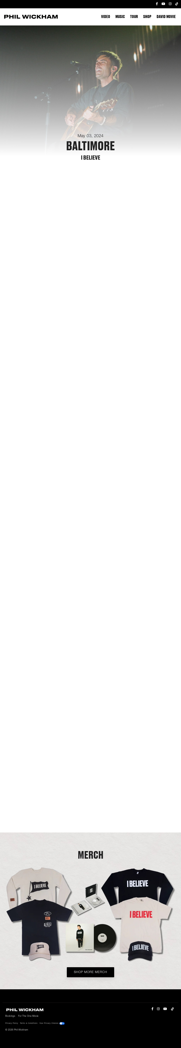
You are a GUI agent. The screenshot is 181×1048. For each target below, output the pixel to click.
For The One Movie (28, 1016)
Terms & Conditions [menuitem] (29, 1023)
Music (120, 17)
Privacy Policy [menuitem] (11, 1023)
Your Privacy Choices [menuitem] (52, 1023)
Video (105, 17)
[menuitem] (155, 4)
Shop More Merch (90, 972)
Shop (147, 17)
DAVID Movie (166, 17)
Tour (134, 17)
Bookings (10, 1016)
